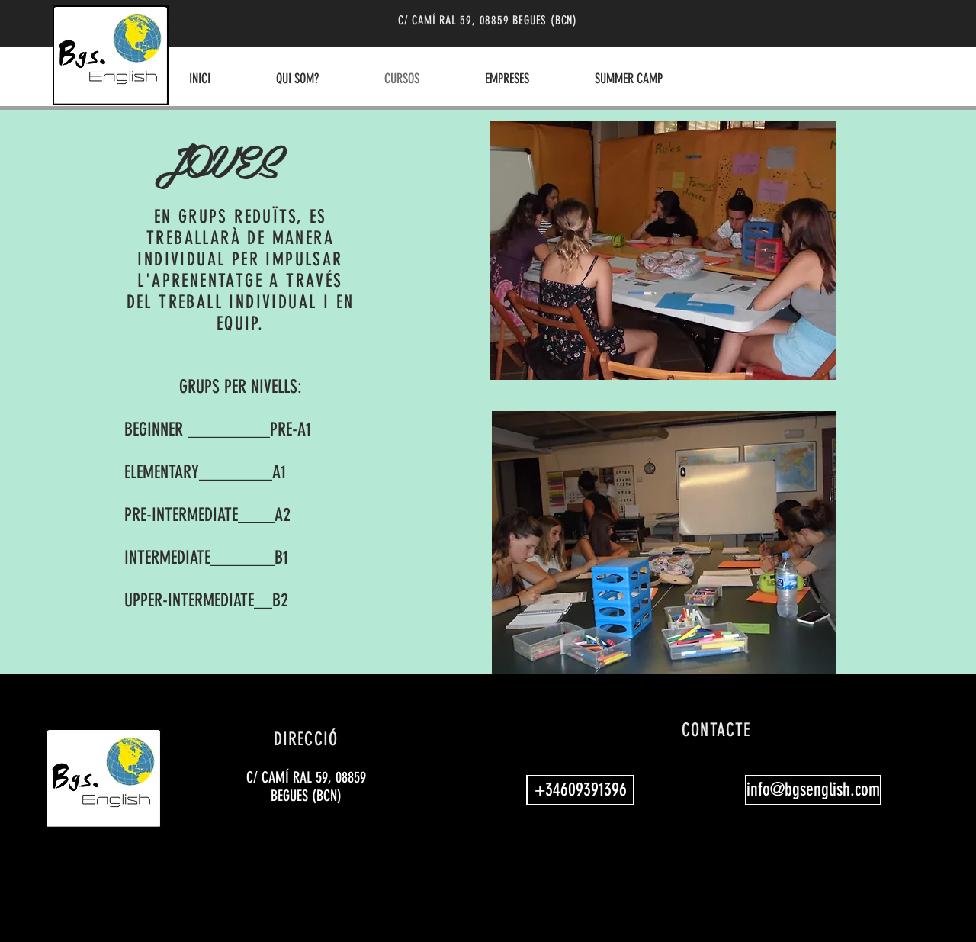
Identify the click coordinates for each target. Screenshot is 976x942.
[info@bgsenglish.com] (813, 790)
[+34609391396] (580, 790)
